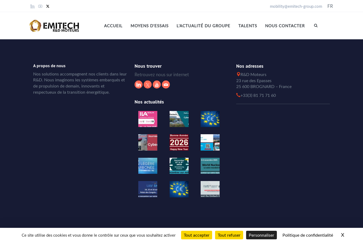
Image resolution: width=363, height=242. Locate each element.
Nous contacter (285, 25)
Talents (247, 25)
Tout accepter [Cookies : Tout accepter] (196, 235)
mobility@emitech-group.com (296, 6)
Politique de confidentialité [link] (307, 235)
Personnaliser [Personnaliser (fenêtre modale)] (261, 235)
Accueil (113, 25)
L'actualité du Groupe (203, 25)
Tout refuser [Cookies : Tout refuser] (229, 235)
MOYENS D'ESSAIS (150, 25)
